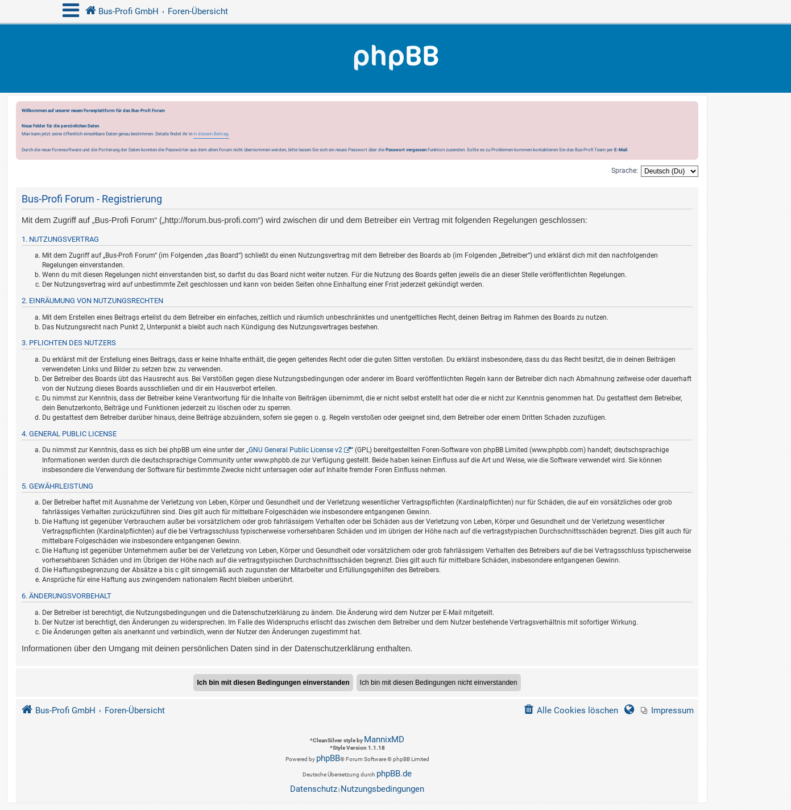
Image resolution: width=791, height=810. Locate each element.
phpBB (328, 758)
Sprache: (624, 171)
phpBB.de (394, 773)
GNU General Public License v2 (295, 450)
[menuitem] (667, 711)
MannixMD (384, 739)
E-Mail (620, 149)
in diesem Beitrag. (211, 134)
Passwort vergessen (406, 149)
